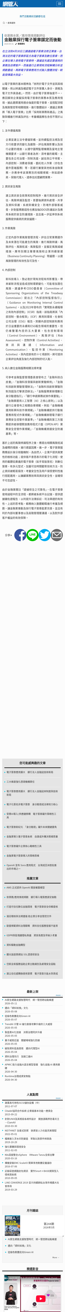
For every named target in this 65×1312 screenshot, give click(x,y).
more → (59, 770)
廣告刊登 (8, 1283)
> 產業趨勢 (10, 22)
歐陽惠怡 (21, 43)
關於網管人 (9, 1273)
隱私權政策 (42, 1273)
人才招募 (40, 1278)
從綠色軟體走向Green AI (21, 1027)
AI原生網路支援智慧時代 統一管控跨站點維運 (32, 1014)
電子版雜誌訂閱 (11, 1269)
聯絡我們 (8, 1278)
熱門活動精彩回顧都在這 (32, 16)
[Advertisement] (32, 653)
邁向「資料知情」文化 (19, 1021)
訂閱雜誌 (40, 1269)
